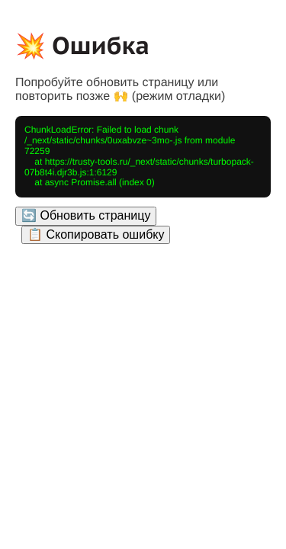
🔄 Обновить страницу (85, 215)
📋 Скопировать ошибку (95, 234)
